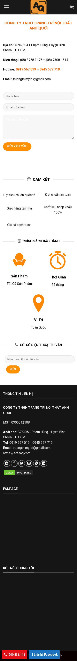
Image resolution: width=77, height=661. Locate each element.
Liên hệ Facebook (44, 654)
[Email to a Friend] (29, 463)
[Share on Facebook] (14, 463)
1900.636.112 (14, 654)
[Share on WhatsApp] (6, 463)
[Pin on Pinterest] (36, 463)
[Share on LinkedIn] (43, 463)
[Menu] (6, 7)
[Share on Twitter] (21, 463)
